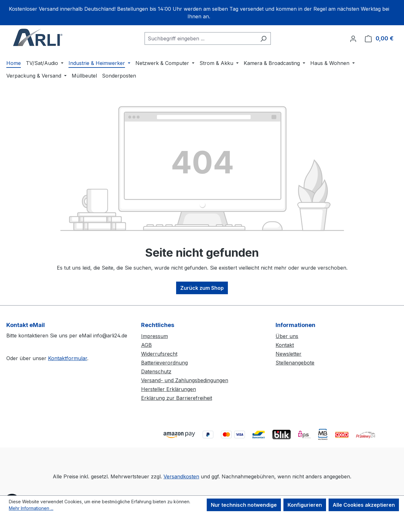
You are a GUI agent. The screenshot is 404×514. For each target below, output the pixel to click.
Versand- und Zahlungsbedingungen (184, 380)
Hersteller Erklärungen (168, 389)
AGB (146, 345)
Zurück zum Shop (202, 288)
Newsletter (288, 354)
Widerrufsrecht (159, 354)
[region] (202, 12)
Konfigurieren (305, 505)
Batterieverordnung (164, 362)
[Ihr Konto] (353, 38)
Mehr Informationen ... (31, 508)
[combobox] (200, 38)
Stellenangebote (295, 362)
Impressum (154, 336)
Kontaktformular (67, 358)
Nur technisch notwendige (244, 505)
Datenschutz (156, 371)
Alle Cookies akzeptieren (364, 505)
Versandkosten (181, 476)
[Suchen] (263, 38)
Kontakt (285, 345)
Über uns (287, 336)
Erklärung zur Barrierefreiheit (176, 398)
